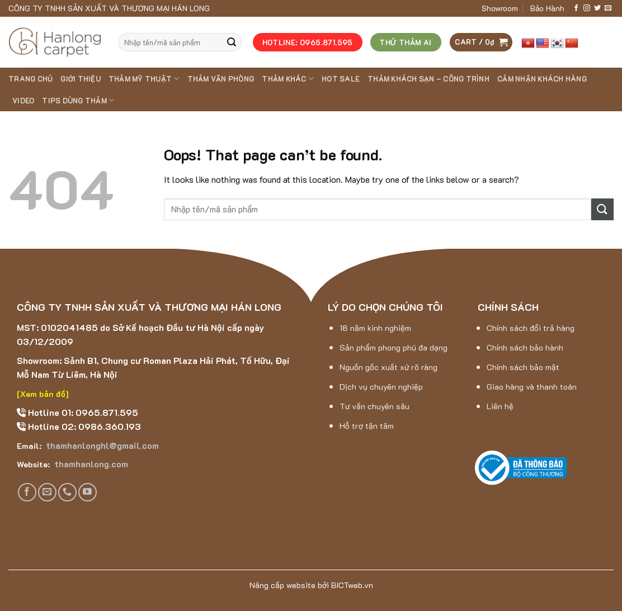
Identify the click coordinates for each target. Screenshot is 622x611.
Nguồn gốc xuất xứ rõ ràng (388, 367)
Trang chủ (30, 78)
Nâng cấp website (282, 585)
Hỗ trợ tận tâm (367, 425)
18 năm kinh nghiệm (375, 328)
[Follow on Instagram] (586, 8)
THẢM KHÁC (288, 78)
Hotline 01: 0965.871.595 (82, 412)
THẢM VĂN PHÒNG (221, 78)
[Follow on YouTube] (87, 492)
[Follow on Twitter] (597, 8)
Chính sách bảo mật (523, 367)
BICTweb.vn (352, 585)
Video (23, 100)
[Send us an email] (608, 8)
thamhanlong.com (90, 464)
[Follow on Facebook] (576, 8)
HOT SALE (341, 78)
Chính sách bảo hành (525, 347)
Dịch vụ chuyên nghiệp (381, 386)
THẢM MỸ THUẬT (144, 78)
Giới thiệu (80, 78)
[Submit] (231, 42)
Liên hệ (500, 406)
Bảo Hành (547, 8)
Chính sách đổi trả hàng (530, 328)
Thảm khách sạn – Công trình (428, 78)
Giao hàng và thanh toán (532, 386)
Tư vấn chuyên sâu (374, 406)
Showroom (500, 8)
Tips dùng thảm (78, 100)
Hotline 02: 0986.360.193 (83, 426)
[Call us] (67, 492)
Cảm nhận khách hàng (542, 78)
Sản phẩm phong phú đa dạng (393, 347)
